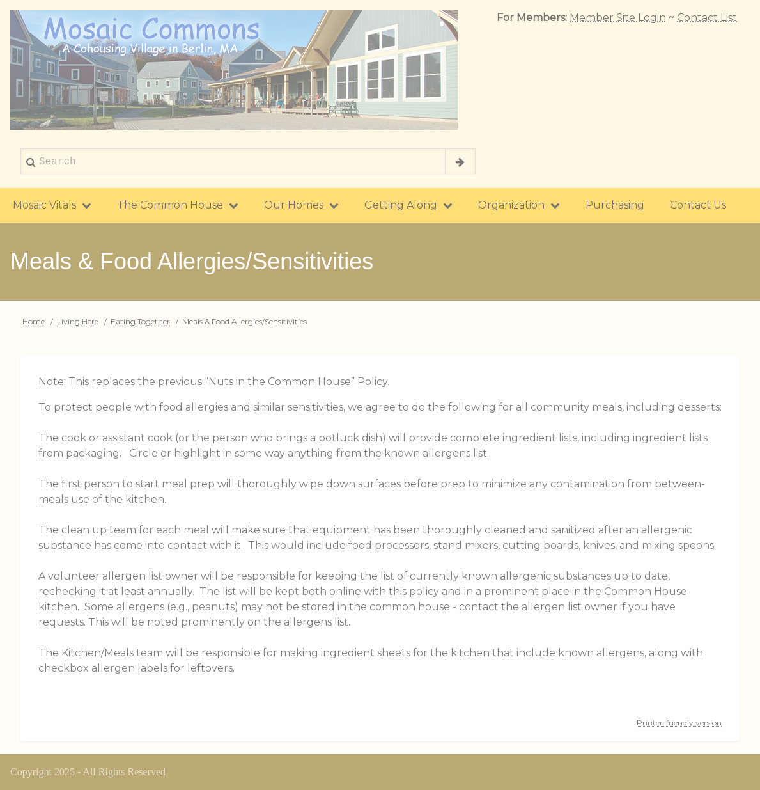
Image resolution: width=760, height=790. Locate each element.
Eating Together (140, 321)
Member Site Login (618, 18)
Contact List (707, 18)
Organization (519, 205)
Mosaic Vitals (52, 205)
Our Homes (301, 205)
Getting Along (408, 205)
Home (33, 321)
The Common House (177, 205)
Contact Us (698, 205)
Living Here (77, 321)
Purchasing (615, 205)
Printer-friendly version (679, 722)
